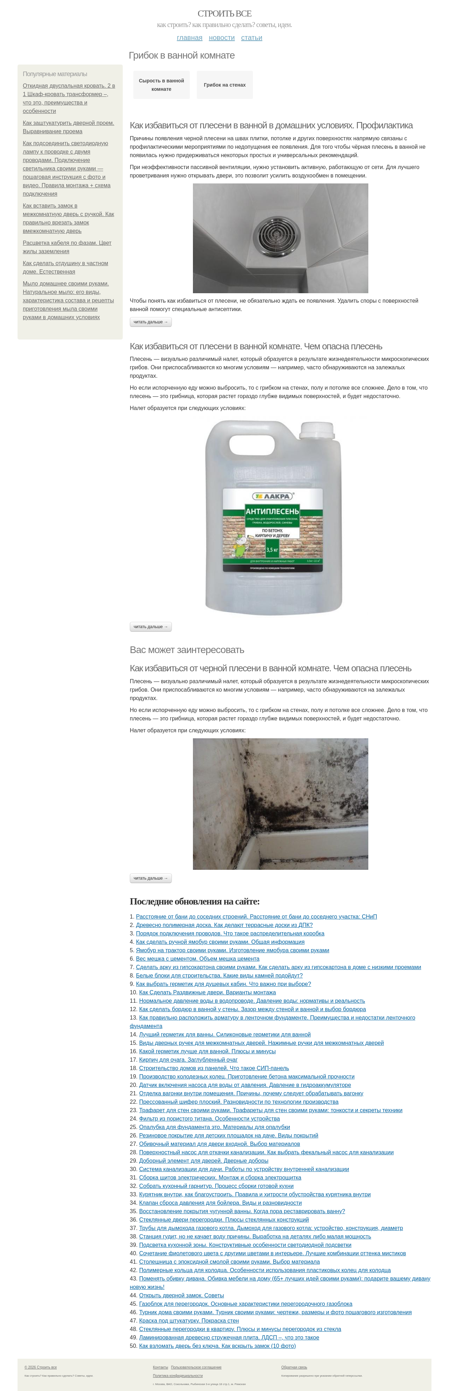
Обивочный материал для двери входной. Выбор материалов (219, 1144)
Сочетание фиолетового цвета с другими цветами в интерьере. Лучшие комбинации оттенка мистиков (272, 1253)
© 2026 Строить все (41, 1367)
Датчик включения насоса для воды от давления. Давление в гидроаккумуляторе (245, 1085)
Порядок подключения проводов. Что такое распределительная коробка (230, 933)
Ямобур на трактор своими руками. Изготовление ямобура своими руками (232, 950)
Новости (222, 37)
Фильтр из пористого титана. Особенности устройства (209, 1119)
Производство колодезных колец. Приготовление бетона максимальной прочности (247, 1077)
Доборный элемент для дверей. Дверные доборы (203, 1161)
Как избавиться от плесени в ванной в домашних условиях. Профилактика (271, 125)
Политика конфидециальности (178, 1376)
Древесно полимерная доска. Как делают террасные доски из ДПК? (224, 925)
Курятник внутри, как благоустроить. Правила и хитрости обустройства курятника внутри (255, 1194)
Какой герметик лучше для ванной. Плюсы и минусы (207, 1051)
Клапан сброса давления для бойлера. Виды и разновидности (220, 1203)
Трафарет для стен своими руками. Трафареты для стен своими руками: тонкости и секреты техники (271, 1110)
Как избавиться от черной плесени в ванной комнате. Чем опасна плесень (270, 668)
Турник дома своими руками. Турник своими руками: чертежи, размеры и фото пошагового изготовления (275, 1312)
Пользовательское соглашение (196, 1367)
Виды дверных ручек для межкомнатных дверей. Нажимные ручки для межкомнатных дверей (261, 1043)
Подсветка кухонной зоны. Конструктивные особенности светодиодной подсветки (245, 1245)
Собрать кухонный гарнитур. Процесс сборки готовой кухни (216, 1186)
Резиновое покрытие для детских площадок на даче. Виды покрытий (229, 1135)
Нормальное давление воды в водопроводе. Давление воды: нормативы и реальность (252, 1001)
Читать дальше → (151, 322)
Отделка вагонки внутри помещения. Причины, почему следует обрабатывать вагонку (251, 1093)
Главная (189, 37)
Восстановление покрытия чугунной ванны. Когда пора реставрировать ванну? (242, 1211)
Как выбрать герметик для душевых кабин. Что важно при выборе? (223, 984)
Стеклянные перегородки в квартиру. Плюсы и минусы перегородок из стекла (240, 1329)
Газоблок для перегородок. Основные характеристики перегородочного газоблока (246, 1304)
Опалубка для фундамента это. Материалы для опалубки (214, 1127)
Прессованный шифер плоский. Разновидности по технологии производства (239, 1102)
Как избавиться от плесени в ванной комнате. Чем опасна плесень (256, 346)
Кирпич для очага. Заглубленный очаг (188, 1060)
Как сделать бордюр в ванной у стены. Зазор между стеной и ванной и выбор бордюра (252, 1009)
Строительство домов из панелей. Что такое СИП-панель (214, 1068)
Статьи (251, 37)
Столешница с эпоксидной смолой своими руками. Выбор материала (229, 1262)
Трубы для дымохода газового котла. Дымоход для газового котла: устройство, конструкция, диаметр (271, 1228)
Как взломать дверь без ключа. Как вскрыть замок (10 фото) (217, 1346)
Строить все (224, 13)
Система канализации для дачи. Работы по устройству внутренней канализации (244, 1169)
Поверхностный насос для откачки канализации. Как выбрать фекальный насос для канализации (266, 1152)
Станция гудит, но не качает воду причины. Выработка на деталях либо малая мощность (255, 1236)
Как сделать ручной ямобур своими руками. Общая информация (220, 942)
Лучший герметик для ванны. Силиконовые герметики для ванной (225, 1034)
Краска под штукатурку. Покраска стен (189, 1321)
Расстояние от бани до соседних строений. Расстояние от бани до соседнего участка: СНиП (256, 917)
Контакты (160, 1367)
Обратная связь (294, 1367)
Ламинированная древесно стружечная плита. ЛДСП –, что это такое (229, 1337)
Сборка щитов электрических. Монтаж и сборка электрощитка (220, 1178)
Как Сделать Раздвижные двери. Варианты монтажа (207, 992)
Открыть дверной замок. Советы (181, 1295)
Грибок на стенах (225, 85)
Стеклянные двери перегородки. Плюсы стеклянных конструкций (224, 1220)
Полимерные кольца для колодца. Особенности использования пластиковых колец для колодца (265, 1270)
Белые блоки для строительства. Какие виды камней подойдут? (219, 976)
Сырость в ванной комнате (161, 85)
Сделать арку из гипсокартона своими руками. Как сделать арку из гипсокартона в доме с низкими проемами (278, 967)
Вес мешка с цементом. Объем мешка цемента (198, 959)
